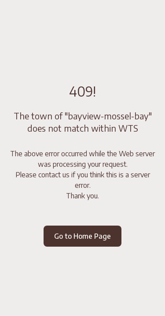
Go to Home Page (82, 236)
